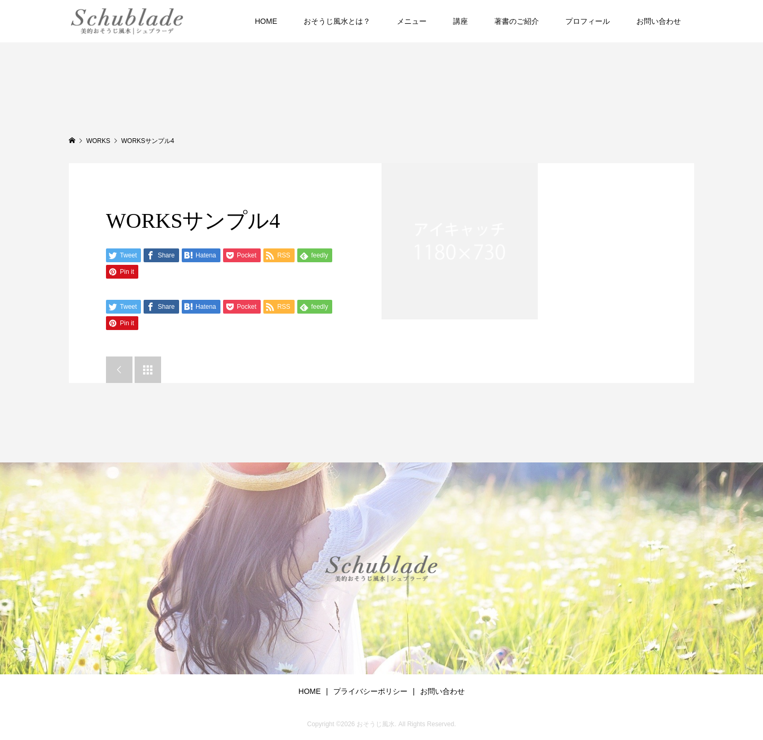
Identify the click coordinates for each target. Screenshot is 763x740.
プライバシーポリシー (370, 691)
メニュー (412, 21)
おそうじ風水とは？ (337, 21)
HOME (266, 21)
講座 (460, 21)
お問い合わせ (658, 21)
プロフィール (587, 21)
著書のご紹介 (516, 21)
